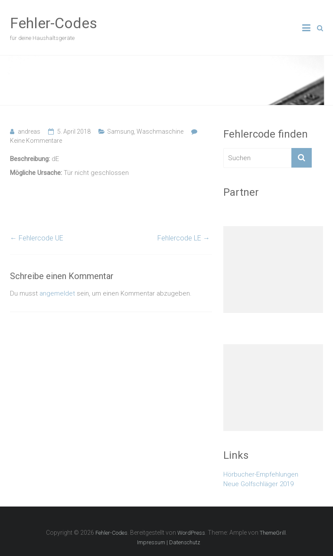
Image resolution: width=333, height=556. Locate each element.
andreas (29, 131)
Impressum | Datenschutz (168, 542)
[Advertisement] (273, 269)
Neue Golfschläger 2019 (258, 484)
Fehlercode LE (183, 238)
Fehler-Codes (53, 23)
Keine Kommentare (36, 140)
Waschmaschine (160, 131)
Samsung (120, 131)
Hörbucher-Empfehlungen (260, 474)
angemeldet (57, 293)
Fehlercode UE (36, 238)
